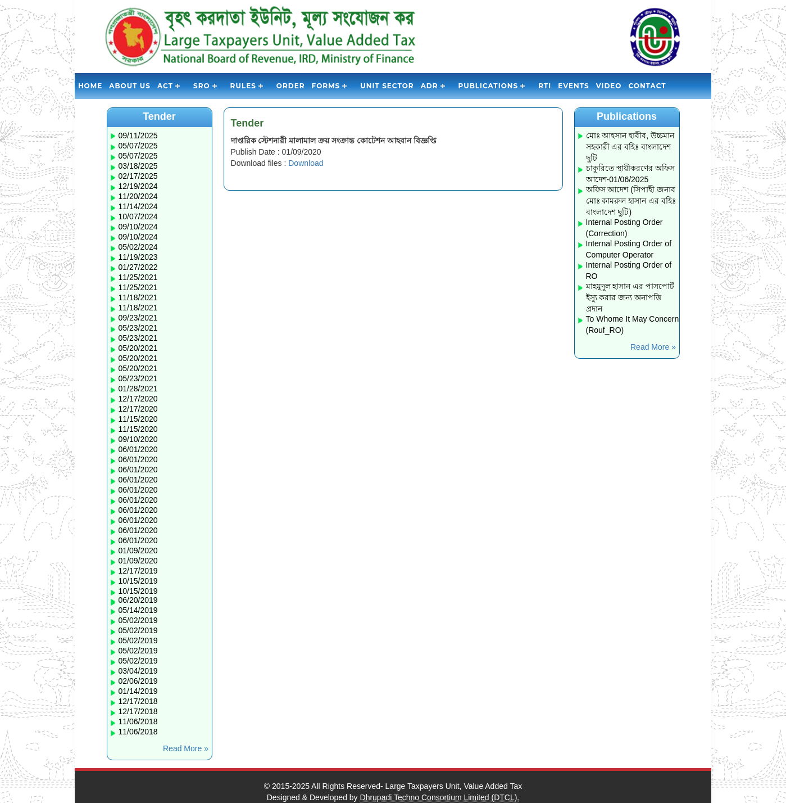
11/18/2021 (138, 297)
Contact (647, 86)
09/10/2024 (138, 226)
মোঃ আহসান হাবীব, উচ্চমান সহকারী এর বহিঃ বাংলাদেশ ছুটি (630, 147)
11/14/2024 (138, 206)
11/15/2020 (138, 418)
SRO (201, 86)
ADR (429, 86)
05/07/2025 (138, 145)
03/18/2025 (138, 165)
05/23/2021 (138, 327)
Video (609, 86)
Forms (326, 86)
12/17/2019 (138, 570)
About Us (130, 86)
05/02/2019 (138, 620)
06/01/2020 (138, 449)
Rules (243, 86)
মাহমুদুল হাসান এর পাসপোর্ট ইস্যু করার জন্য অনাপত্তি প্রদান (630, 297)
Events (573, 86)
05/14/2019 (138, 610)
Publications (488, 86)
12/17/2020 (138, 398)
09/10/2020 (138, 439)
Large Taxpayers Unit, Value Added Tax (454, 786)
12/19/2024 (138, 186)
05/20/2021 (138, 348)
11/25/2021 (138, 277)
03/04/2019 (138, 670)
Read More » (185, 748)
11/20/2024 (138, 196)
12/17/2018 (138, 701)
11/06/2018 (138, 721)
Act (165, 86)
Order (290, 86)
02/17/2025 (138, 176)
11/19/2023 (138, 256)
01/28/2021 (138, 388)
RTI (544, 86)
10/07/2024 (138, 216)
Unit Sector (387, 86)
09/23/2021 (138, 317)
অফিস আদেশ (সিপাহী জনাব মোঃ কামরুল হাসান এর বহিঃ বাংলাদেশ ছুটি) (631, 200)
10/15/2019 (138, 580)
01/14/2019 (138, 691)
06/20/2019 (138, 600)
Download (305, 163)
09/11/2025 (138, 135)
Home (90, 86)
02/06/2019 (138, 680)
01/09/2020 (138, 550)
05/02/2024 (138, 246)
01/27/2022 (138, 267)
